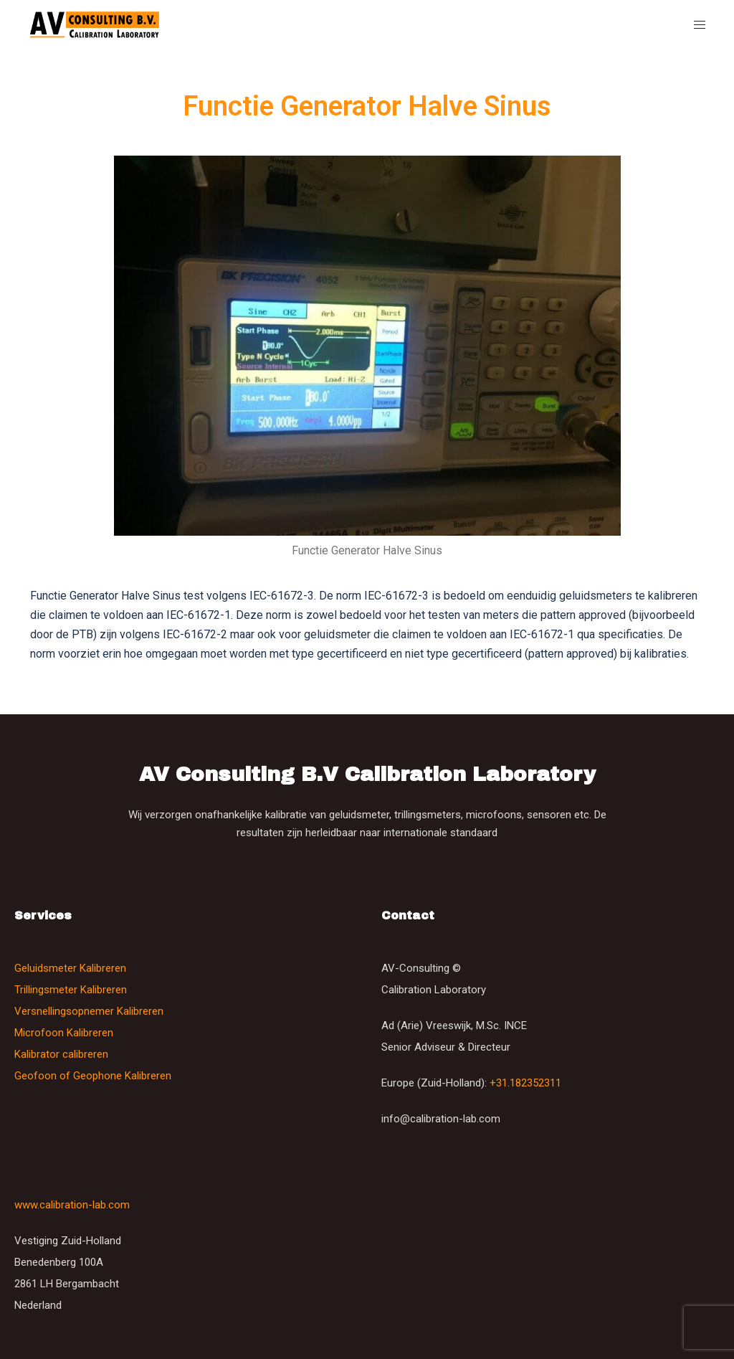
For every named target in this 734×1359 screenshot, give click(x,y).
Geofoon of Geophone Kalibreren (92, 1075)
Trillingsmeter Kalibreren (70, 989)
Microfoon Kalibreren (63, 1032)
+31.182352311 (525, 1082)
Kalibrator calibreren (61, 1054)
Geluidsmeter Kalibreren (70, 968)
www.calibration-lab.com (72, 1204)
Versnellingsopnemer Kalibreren (88, 1011)
